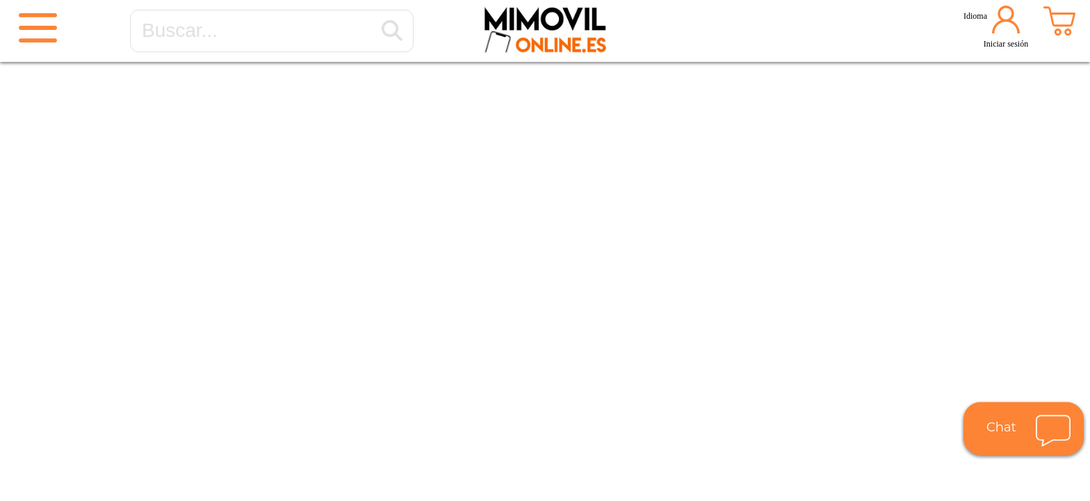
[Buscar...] (392, 31)
